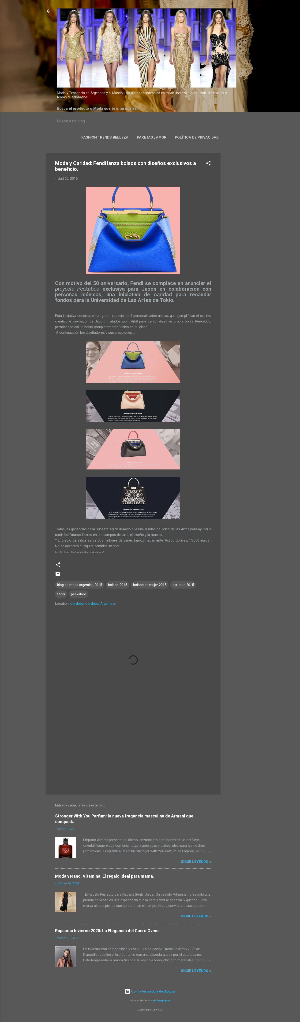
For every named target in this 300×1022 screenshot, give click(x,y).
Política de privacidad (197, 137)
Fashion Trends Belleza (104, 137)
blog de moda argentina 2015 (79, 585)
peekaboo (78, 594)
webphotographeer (161, 1000)
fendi (61, 594)
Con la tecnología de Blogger (150, 991)
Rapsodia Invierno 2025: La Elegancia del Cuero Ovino (107, 930)
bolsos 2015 (117, 585)
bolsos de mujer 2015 (149, 585)
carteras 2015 (183, 585)
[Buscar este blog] (150, 121)
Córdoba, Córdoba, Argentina (92, 603)
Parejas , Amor (151, 137)
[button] (208, 164)
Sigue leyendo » (196, 862)
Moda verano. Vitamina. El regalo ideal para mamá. (104, 876)
